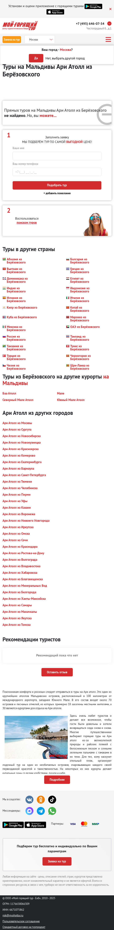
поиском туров (27, 222)
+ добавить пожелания (57, 193)
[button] (20, 261)
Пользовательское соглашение (21, 921)
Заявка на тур (12, 39)
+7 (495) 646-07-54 (90, 23)
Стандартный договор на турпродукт (24, 927)
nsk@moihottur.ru (13, 915)
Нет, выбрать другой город (65, 58)
